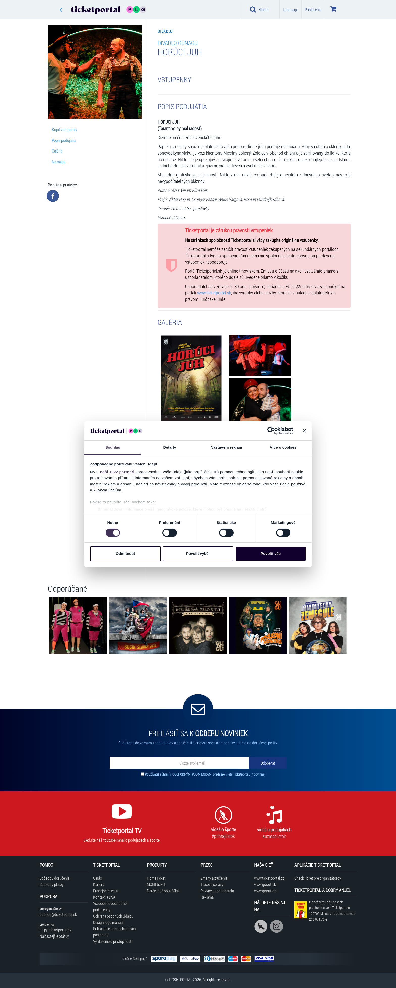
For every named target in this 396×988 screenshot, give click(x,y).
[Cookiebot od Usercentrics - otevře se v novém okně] (271, 431)
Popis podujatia (64, 140)
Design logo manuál (108, 922)
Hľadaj (259, 9)
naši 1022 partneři (117, 472)
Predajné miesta (105, 890)
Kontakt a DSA (104, 897)
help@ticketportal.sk (55, 929)
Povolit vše (271, 553)
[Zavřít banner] (304, 431)
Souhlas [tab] (112, 447)
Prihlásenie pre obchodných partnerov (114, 932)
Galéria (57, 151)
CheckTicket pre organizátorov (317, 878)
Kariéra (98, 884)
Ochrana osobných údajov (113, 916)
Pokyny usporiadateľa (217, 890)
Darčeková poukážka (163, 890)
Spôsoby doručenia (54, 878)
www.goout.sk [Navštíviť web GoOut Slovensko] (265, 884)
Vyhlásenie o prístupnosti (112, 941)
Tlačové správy (212, 884)
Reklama (207, 897)
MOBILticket (156, 884)
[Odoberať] (268, 763)
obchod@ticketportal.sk (58, 914)
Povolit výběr (198, 553)
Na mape (58, 161)
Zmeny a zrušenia (214, 878)
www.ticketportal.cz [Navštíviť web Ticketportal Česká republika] (269, 878)
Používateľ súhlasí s (205, 774)
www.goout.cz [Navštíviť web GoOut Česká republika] (265, 890)
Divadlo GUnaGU (178, 43)
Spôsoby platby (52, 884)
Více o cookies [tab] (283, 447)
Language (290, 9)
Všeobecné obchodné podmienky (110, 906)
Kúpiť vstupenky (64, 129)
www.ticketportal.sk (214, 293)
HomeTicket (156, 878)
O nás (97, 878)
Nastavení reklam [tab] (226, 447)
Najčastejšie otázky (54, 936)
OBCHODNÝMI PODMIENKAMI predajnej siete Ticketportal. (211, 774)
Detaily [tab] (169, 447)
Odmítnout (125, 553)
